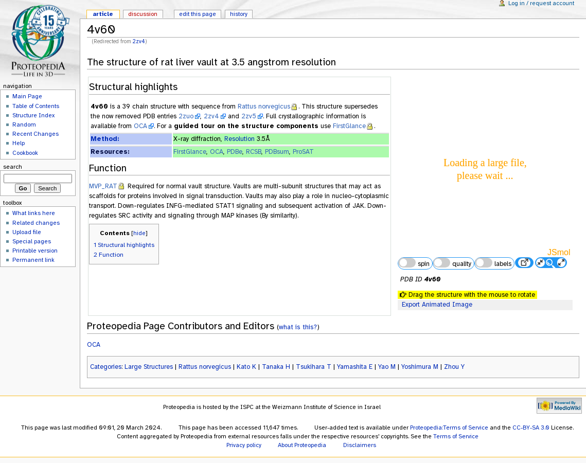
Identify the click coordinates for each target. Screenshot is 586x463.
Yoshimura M (419, 367)
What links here (33, 213)
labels (493, 263)
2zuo (186, 116)
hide (139, 233)
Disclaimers (359, 445)
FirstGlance (349, 126)
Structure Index (33, 115)
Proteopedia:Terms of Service (449, 427)
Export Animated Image (437, 304)
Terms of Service (455, 436)
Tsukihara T (313, 367)
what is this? (298, 327)
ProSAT (303, 152)
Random (24, 124)
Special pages (31, 241)
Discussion (142, 13)
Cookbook (25, 152)
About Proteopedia (302, 445)
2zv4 (139, 41)
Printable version (35, 250)
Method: (105, 139)
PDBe (234, 152)
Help (18, 143)
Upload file (26, 232)
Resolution (239, 139)
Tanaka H (276, 367)
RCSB (253, 152)
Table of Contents (35, 106)
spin (413, 263)
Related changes (36, 222)
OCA (140, 126)
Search (12, 166)
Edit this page (197, 13)
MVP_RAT (103, 186)
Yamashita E (354, 367)
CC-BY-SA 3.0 (530, 427)
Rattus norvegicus (264, 106)
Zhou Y (454, 367)
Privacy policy (243, 445)
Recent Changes (35, 133)
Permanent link (33, 259)
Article (103, 13)
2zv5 (248, 116)
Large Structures (149, 367)
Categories (105, 367)
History (238, 13)
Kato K (246, 367)
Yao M (387, 367)
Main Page (27, 96)
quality (452, 263)
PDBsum (277, 152)
